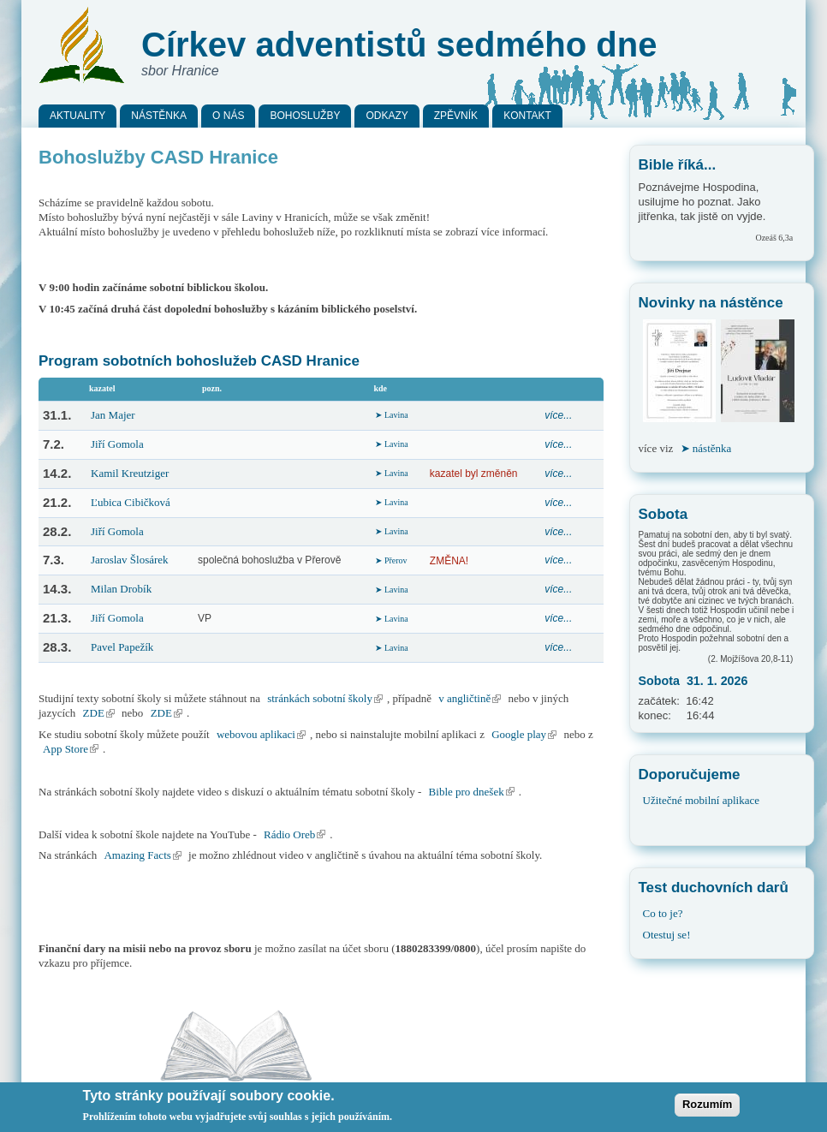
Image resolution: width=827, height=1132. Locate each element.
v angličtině (471, 698)
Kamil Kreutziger (130, 473)
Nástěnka (159, 116)
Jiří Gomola (117, 444)
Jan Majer (113, 414)
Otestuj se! (667, 934)
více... (558, 415)
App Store (73, 748)
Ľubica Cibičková (130, 502)
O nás (228, 116)
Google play (526, 734)
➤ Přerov (391, 560)
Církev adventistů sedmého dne (399, 44)
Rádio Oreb (297, 834)
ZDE (101, 712)
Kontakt (527, 116)
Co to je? (663, 913)
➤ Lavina (391, 415)
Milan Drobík (121, 588)
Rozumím (707, 1108)
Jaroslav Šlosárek (130, 559)
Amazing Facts (144, 855)
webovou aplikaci (263, 734)
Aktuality (77, 116)
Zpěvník (456, 116)
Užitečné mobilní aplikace (701, 800)
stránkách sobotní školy (327, 698)
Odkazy (387, 116)
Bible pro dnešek (474, 791)
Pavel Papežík (122, 646)
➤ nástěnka (706, 448)
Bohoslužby (305, 116)
